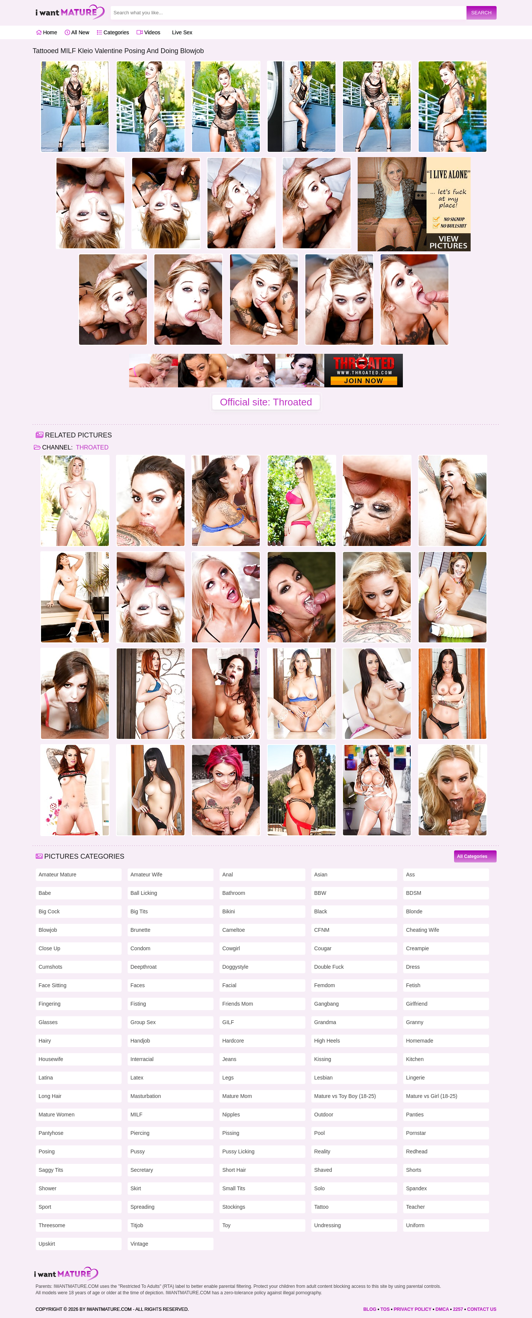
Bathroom (234, 893)
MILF (137, 1115)
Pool (319, 1133)
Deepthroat (144, 967)
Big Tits (139, 911)
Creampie (417, 948)
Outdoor (324, 1115)
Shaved (323, 1170)
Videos (148, 32)
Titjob (137, 1225)
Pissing (231, 1133)
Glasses (48, 1022)
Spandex (416, 1188)
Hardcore (233, 1041)
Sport (45, 1207)
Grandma (325, 1022)
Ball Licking (144, 893)
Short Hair (234, 1170)
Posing (47, 1151)
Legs (228, 1078)
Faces (138, 985)
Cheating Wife (422, 930)
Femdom (324, 985)
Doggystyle (235, 967)
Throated (91, 447)
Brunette (141, 930)
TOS (384, 1309)
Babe (45, 893)
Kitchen (415, 1059)
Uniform (415, 1225)
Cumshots (50, 967)
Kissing (322, 1059)
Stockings (234, 1207)
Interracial (142, 1059)
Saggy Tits (51, 1170)
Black (320, 911)
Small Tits (234, 1188)
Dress (413, 967)
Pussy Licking (239, 1151)
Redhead (417, 1151)
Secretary (142, 1170)
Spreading (143, 1207)
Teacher (415, 1207)
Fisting (138, 1004)
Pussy (138, 1151)
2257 (458, 1309)
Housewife (51, 1059)
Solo (319, 1188)
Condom (141, 948)
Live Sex (180, 32)
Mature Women (57, 1115)
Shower (47, 1188)
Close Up (50, 948)
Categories (113, 32)
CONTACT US (482, 1309)
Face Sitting (53, 985)
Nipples (231, 1115)
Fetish (413, 985)
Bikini (229, 911)
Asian (321, 875)
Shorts (413, 1170)
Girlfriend (417, 1004)
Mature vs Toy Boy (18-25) (345, 1096)
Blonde (414, 911)
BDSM (413, 893)
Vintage (139, 1244)
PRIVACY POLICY (412, 1309)
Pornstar (416, 1133)
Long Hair (50, 1096)
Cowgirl (231, 948)
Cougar (323, 948)
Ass (410, 875)
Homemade (419, 1041)
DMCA (442, 1309)
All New (77, 32)
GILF (228, 1022)
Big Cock (49, 911)
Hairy (45, 1041)
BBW (320, 893)
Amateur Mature (57, 875)
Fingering (50, 1004)
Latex (137, 1078)
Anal (228, 875)
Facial (229, 985)
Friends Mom (238, 1004)
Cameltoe (234, 930)
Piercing (140, 1133)
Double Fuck (329, 967)
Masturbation (146, 1096)
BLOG (370, 1309)
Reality (322, 1151)
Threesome (52, 1225)
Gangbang (326, 1004)
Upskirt (47, 1244)
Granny (415, 1022)
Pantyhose (51, 1133)
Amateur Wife (147, 875)
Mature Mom (237, 1096)
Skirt (136, 1188)
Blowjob (48, 930)
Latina (46, 1078)
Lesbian (323, 1078)
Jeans (229, 1059)
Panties (415, 1115)
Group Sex (143, 1022)
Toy (227, 1225)
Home (46, 32)
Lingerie (415, 1078)
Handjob (140, 1041)
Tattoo (321, 1207)
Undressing (327, 1225)
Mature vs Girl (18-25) (431, 1096)
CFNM (321, 930)
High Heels (327, 1041)
